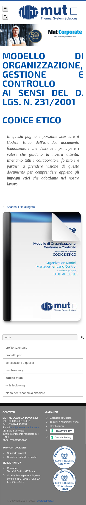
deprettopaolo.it (45, 500)
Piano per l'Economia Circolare (25, 393)
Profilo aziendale (16, 347)
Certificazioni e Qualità (20, 362)
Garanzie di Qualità (60, 417)
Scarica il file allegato (21, 207)
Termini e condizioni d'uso (64, 422)
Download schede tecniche (22, 457)
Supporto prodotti (16, 453)
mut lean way (14, 370)
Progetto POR (14, 355)
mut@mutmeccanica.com (24, 427)
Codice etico (14, 378)
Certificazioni (57, 426)
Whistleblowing (15, 385)
